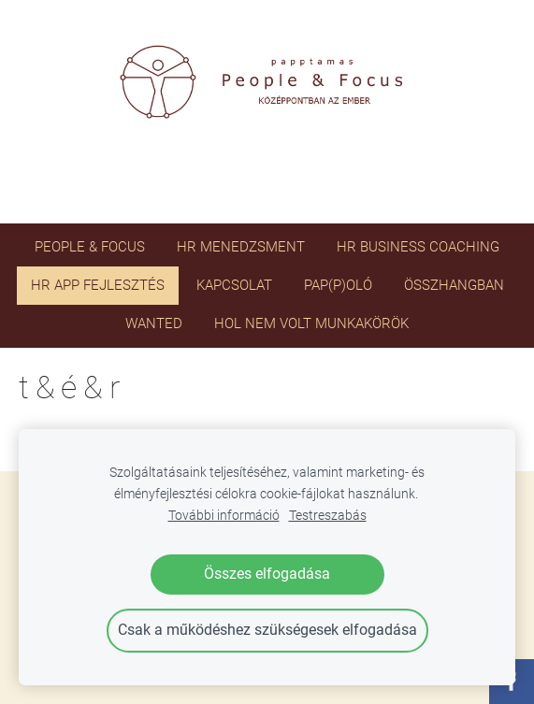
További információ (224, 516)
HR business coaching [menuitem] (418, 246)
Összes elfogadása (267, 573)
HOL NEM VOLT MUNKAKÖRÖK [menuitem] (311, 323)
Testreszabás (328, 516)
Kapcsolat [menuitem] (234, 285)
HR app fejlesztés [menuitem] (98, 285)
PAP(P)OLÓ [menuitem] (338, 285)
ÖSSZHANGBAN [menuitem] (454, 285)
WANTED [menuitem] (153, 323)
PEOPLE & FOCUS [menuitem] (90, 246)
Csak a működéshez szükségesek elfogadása (267, 630)
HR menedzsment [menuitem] (241, 246)
